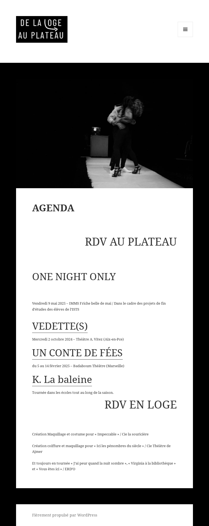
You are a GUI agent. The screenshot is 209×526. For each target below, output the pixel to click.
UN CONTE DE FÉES (77, 352)
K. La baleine (62, 379)
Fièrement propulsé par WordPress (64, 515)
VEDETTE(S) (60, 326)
